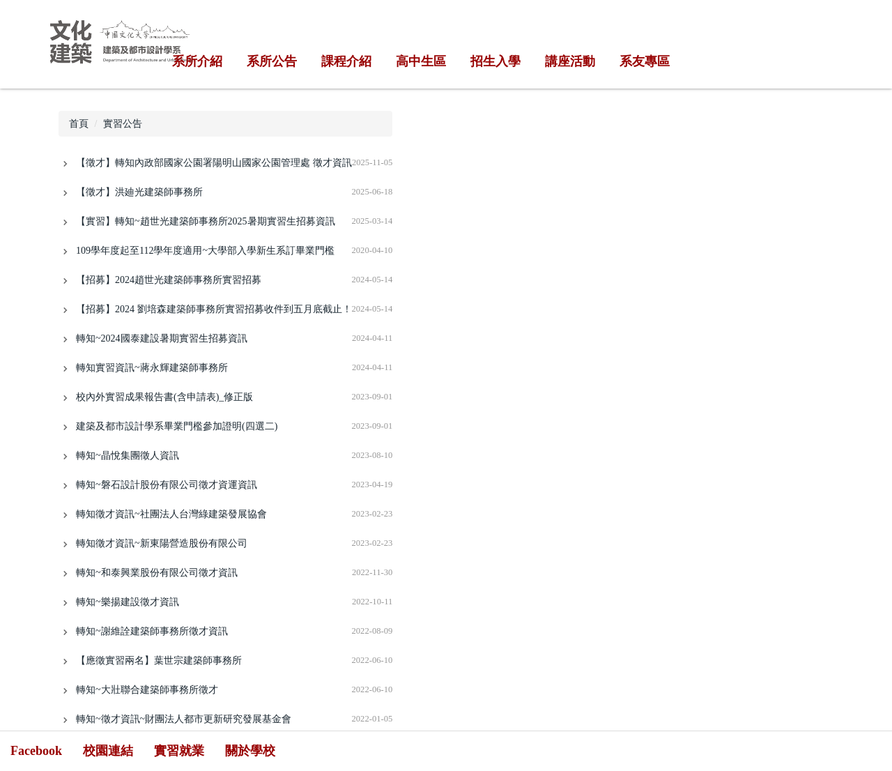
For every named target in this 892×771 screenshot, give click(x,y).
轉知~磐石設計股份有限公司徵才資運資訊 (166, 485)
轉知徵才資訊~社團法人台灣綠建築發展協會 (171, 514)
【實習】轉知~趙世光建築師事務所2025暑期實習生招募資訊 (205, 221)
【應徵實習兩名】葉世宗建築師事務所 (159, 660)
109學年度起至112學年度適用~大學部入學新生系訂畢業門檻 (205, 250)
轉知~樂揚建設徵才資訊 (127, 602)
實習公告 (122, 124)
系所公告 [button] (272, 61)
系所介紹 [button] (197, 61)
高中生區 (421, 61)
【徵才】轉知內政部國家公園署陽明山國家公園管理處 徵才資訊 (214, 163)
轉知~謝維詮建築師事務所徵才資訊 (152, 631)
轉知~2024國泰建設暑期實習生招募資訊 (161, 338)
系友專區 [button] (645, 61)
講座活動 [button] (570, 61)
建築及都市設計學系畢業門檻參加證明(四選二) (176, 426)
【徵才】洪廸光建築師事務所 (139, 192)
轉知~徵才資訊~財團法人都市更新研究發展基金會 (183, 719)
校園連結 (108, 751)
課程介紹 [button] (346, 61)
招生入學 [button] (495, 61)
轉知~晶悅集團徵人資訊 (127, 455)
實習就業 (179, 751)
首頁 (79, 124)
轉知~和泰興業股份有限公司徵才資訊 (157, 572)
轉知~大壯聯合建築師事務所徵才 (147, 690)
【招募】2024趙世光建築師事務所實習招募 (168, 280)
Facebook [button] (36, 751)
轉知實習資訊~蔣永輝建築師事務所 (152, 367)
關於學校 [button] (250, 751)
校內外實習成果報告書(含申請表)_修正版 (164, 397)
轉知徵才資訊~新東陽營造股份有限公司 (161, 543)
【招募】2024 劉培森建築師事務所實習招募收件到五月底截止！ (214, 309)
